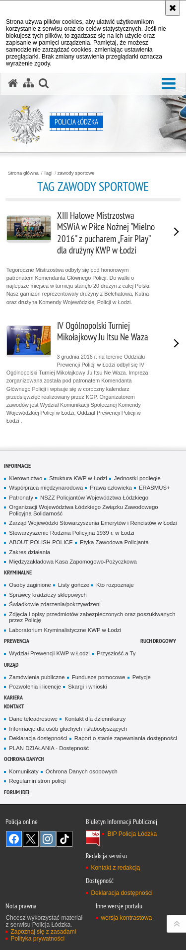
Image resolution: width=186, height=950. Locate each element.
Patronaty (21, 498)
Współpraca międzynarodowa (46, 488)
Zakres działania (29, 552)
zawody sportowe (76, 173)
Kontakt (14, 706)
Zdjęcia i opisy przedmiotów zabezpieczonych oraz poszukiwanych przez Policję (92, 617)
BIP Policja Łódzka (132, 833)
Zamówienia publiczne (36, 677)
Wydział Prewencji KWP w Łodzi (49, 653)
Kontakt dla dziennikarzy (94, 719)
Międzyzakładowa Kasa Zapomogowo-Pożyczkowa (73, 562)
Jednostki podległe (137, 478)
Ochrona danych (24, 758)
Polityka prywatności (37, 938)
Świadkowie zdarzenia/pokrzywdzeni (54, 604)
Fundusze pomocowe (98, 677)
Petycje (141, 677)
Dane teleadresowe (33, 719)
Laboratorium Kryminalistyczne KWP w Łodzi (65, 630)
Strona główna (23, 173)
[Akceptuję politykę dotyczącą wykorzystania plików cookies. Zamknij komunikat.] (172, 8)
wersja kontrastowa (126, 917)
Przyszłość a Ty (116, 653)
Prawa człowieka (111, 488)
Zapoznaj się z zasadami (43, 931)
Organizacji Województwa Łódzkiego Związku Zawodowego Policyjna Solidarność (83, 510)
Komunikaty (23, 771)
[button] (169, 84)
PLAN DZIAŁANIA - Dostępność (49, 748)
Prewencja (16, 640)
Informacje (17, 465)
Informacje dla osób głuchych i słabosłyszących (68, 729)
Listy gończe (73, 585)
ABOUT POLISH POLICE (41, 542)
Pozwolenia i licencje (35, 687)
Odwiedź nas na (14, 839)
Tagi (48, 173)
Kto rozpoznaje (115, 585)
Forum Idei (16, 792)
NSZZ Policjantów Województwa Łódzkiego (94, 498)
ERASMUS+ (154, 488)
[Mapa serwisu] (28, 83)
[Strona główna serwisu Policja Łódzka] (13, 83)
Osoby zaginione (30, 585)
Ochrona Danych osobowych (82, 771)
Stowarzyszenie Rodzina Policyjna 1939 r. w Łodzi (71, 533)
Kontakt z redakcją (115, 867)
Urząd (11, 664)
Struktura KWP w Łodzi (78, 478)
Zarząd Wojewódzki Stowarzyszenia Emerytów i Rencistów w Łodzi (93, 523)
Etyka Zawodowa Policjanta (114, 542)
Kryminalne (18, 572)
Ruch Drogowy (158, 640)
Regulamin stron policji (37, 781)
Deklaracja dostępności (38, 738)
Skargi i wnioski (87, 687)
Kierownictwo (25, 478)
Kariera (13, 697)
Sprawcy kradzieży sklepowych (48, 595)
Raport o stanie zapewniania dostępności (125, 738)
